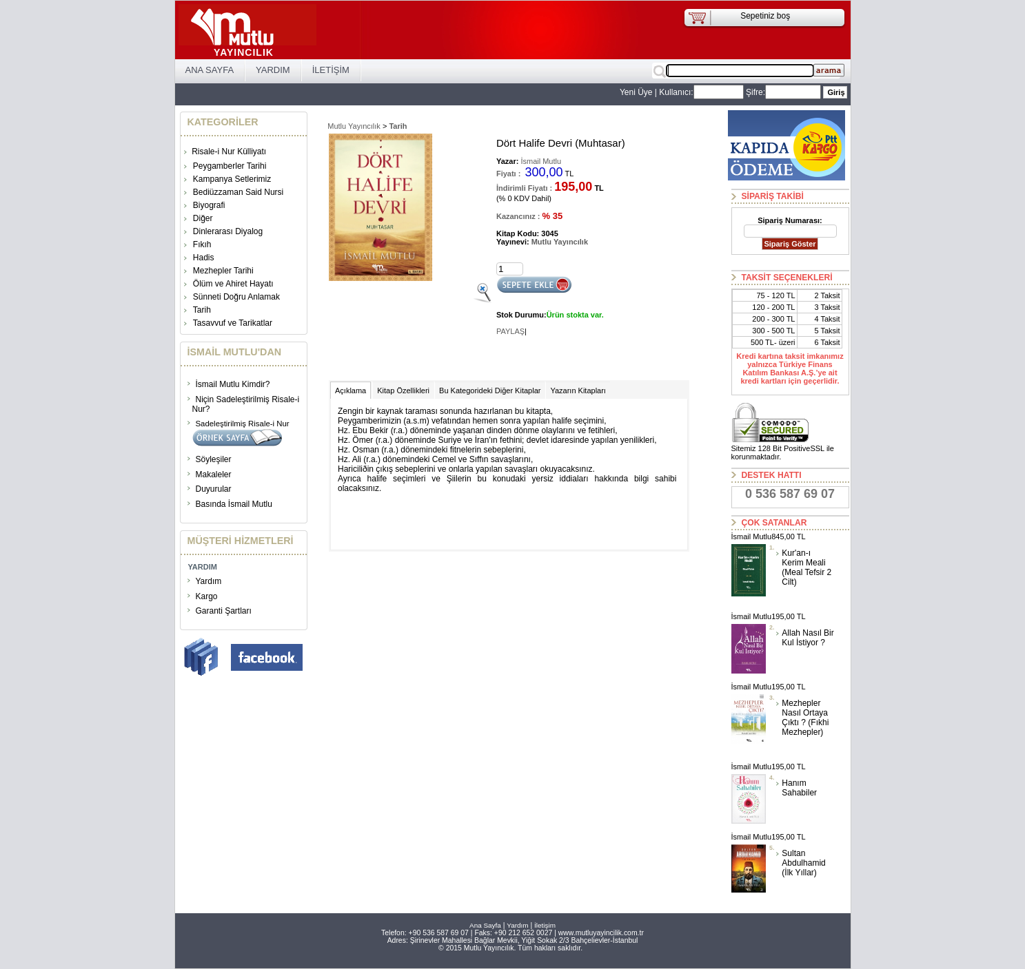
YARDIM (273, 70)
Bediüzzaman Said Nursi (238, 192)
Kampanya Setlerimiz (232, 179)
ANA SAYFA (209, 70)
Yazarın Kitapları (578, 390)
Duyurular (214, 489)
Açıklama (350, 390)
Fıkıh (202, 244)
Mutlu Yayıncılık (353, 126)
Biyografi (209, 205)
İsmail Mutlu (539, 161)
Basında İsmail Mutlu (234, 504)
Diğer (203, 218)
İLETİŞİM (330, 70)
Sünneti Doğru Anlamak (236, 297)
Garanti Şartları (224, 611)
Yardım (209, 581)
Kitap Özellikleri (403, 390)
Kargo (207, 596)
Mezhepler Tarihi (223, 270)
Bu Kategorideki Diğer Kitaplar (489, 390)
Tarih (202, 310)
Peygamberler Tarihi (230, 166)
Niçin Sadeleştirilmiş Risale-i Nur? (246, 404)
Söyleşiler (214, 459)
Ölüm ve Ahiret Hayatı (233, 284)
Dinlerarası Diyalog (228, 231)
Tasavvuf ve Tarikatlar (232, 323)
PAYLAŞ (510, 331)
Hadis (203, 257)
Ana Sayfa (485, 925)
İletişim (545, 925)
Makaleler (214, 474)
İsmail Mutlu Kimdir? (233, 384)
